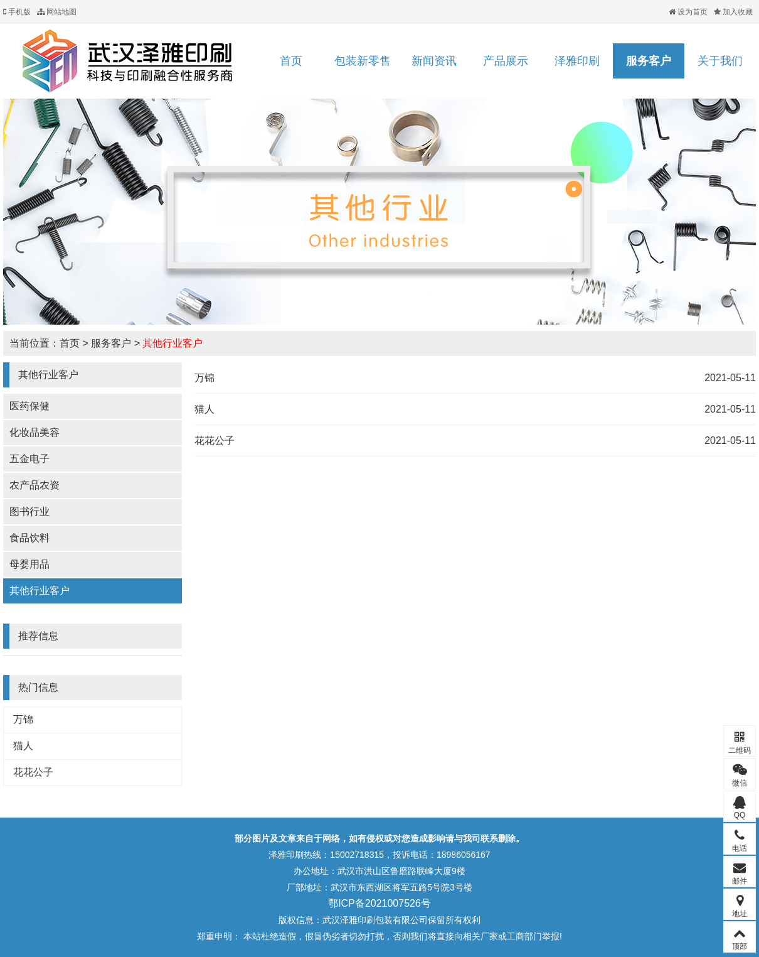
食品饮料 (29, 538)
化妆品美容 (34, 432)
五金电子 (29, 458)
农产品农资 (34, 485)
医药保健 (29, 406)
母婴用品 (29, 564)
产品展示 (505, 61)
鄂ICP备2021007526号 (379, 903)
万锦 (23, 719)
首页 (291, 61)
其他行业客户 (172, 343)
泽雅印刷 (577, 61)
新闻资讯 (434, 61)
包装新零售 (362, 61)
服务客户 (648, 61)
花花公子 (33, 772)
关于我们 (720, 61)
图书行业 (29, 511)
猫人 (23, 745)
